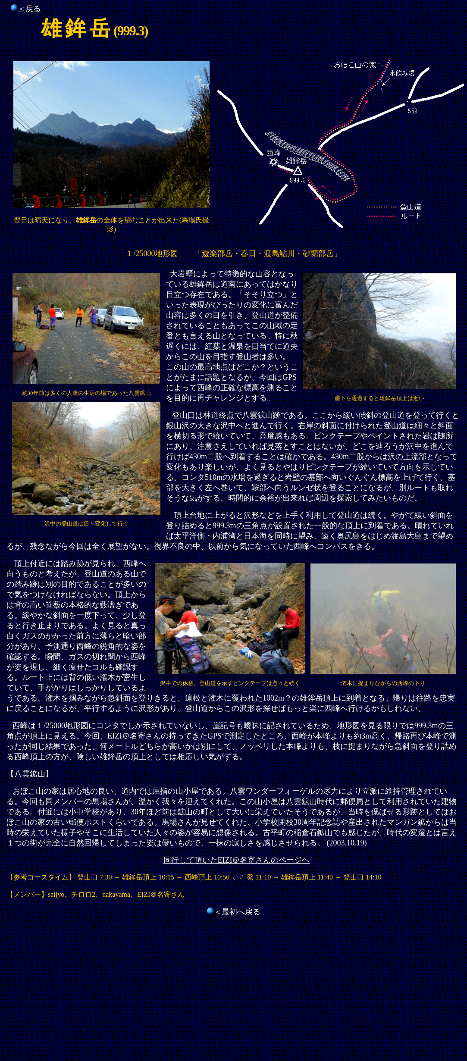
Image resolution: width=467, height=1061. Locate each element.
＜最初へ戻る (237, 912)
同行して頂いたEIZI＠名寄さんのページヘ (236, 860)
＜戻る (29, 8)
